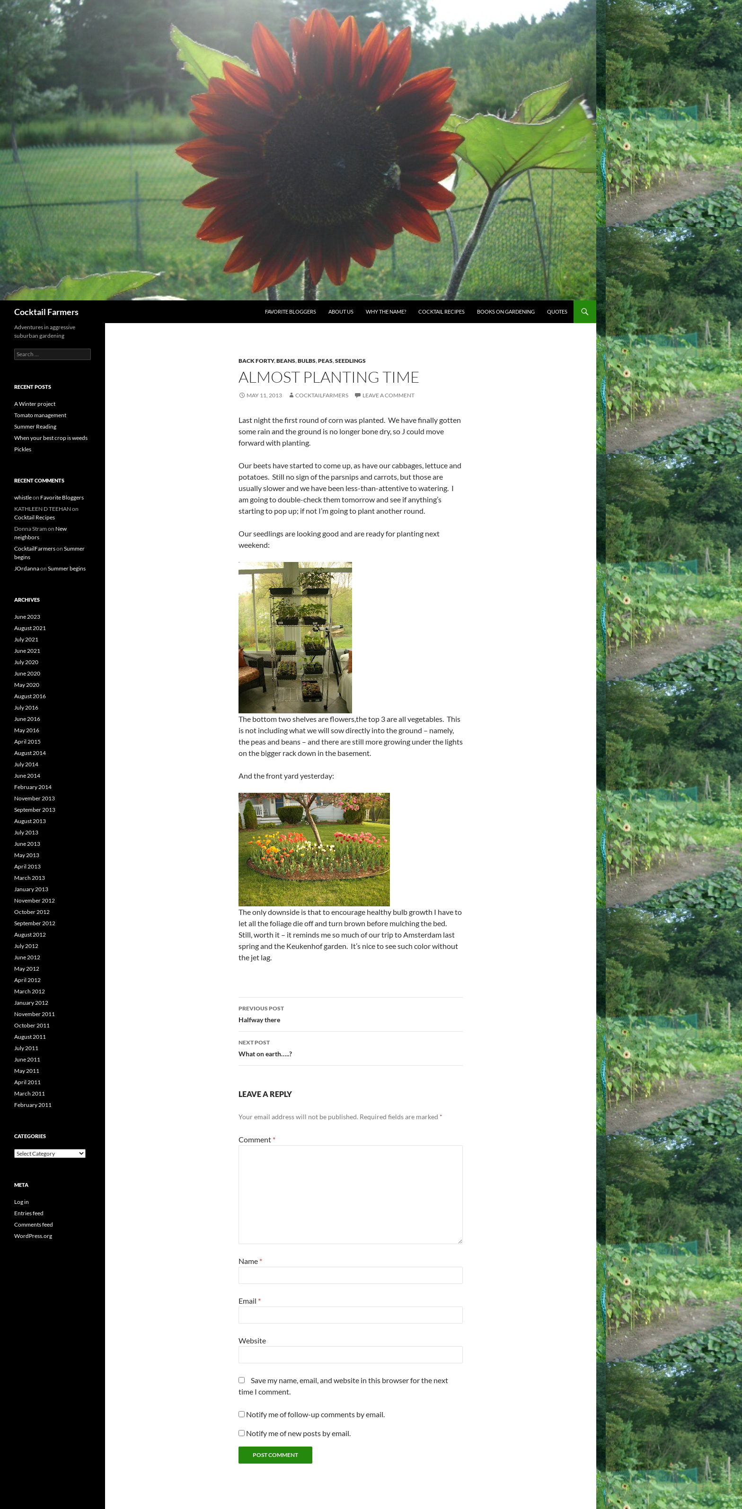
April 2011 (27, 1082)
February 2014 (33, 786)
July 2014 (26, 764)
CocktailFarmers (321, 395)
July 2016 (26, 707)
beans (285, 360)
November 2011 (34, 1014)
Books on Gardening (506, 311)
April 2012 (27, 979)
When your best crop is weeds (51, 437)
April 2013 (27, 866)
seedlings (350, 360)
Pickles (22, 449)
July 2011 (26, 1048)
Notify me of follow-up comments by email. (315, 1414)
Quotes (557, 311)
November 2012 (34, 900)
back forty (256, 360)
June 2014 (27, 775)
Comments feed (33, 1224)
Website (252, 1340)
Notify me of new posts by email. (298, 1433)
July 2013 (26, 832)
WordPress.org (33, 1235)
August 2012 (30, 934)
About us (340, 311)
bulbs (307, 360)
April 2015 (27, 741)
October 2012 (32, 911)
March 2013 (29, 877)
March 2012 (29, 991)
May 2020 (26, 684)
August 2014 (30, 752)
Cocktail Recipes (441, 311)
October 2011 (32, 1025)
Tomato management (40, 415)
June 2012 (27, 957)
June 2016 (27, 718)
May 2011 (26, 1070)
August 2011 (30, 1036)
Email (249, 1300)
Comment (256, 1139)
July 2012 (26, 945)
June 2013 (27, 843)
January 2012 (31, 1002)
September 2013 (34, 809)
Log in (21, 1201)
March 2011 (29, 1093)
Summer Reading (35, 426)
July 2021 (26, 639)
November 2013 (34, 798)
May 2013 (26, 855)
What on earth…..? (350, 1047)
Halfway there (350, 1013)
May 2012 (26, 968)
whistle (23, 497)
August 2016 (30, 696)
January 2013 (31, 889)
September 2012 (34, 923)
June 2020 (27, 673)
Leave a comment (388, 395)
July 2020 (26, 662)
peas (325, 360)
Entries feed (29, 1213)
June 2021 (27, 650)
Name (250, 1260)
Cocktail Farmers (46, 312)
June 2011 (27, 1059)
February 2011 (33, 1104)
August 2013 (30, 821)
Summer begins (67, 568)
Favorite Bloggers (290, 311)
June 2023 (27, 616)
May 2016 (26, 730)
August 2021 (30, 628)
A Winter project (34, 403)
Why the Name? (386, 311)
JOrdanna (26, 568)
